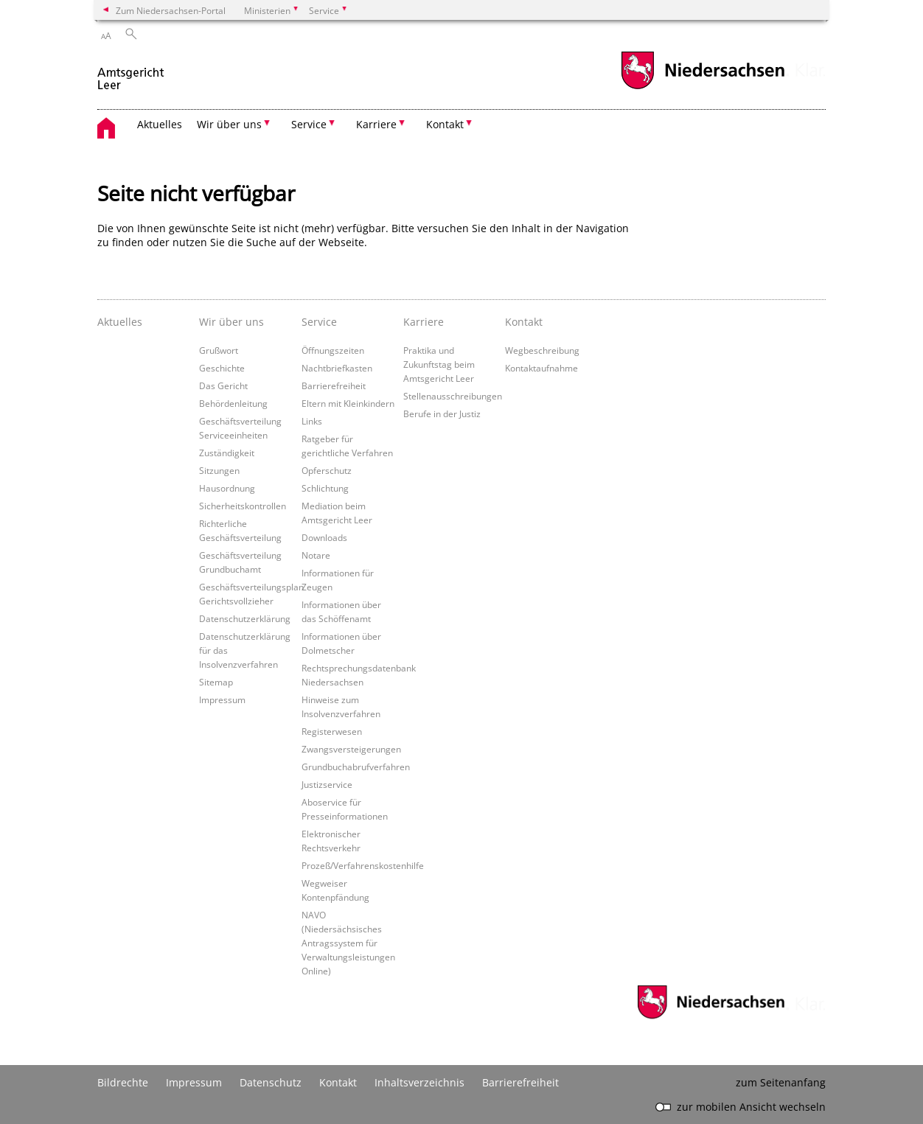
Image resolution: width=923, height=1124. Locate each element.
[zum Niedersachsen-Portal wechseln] (702, 87)
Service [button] (309, 124)
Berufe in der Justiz (442, 413)
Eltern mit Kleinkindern (348, 403)
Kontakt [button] (445, 124)
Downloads (324, 537)
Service (319, 322)
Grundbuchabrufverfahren (356, 766)
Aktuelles (159, 124)
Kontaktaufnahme (541, 368)
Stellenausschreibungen (452, 396)
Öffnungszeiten (333, 350)
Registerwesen (332, 731)
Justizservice (327, 784)
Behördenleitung (233, 403)
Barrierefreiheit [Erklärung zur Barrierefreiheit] (520, 1082)
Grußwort (218, 350)
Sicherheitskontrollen (242, 506)
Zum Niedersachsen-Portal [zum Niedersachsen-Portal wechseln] (171, 10)
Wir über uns (231, 322)
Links (312, 421)
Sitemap (216, 682)
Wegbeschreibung (542, 350)
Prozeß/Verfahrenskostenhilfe (363, 865)
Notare (316, 555)
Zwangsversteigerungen (351, 749)
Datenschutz (271, 1082)
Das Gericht (223, 385)
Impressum (222, 699)
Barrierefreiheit (334, 385)
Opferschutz (327, 470)
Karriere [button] (376, 124)
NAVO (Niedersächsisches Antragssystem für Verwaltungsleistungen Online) (348, 943)
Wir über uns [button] (229, 124)
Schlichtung (325, 488)
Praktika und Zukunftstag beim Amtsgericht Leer (439, 364)
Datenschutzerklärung (244, 618)
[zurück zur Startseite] (131, 72)
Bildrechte (122, 1082)
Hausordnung (227, 488)
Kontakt (524, 322)
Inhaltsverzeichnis (419, 1082)
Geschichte (222, 368)
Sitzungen (219, 470)
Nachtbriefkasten (337, 368)
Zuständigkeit (226, 452)
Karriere (423, 322)
